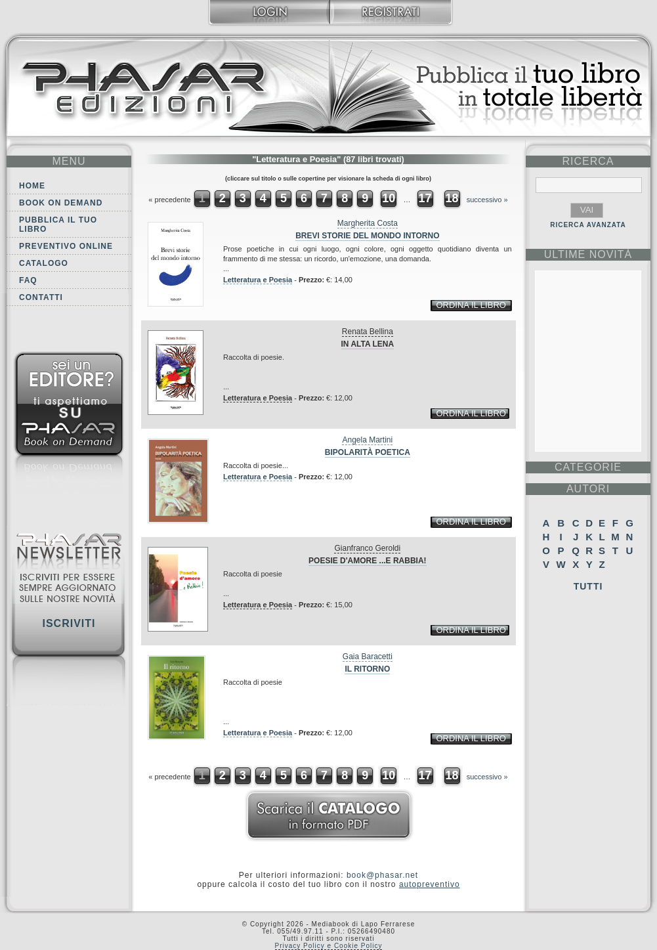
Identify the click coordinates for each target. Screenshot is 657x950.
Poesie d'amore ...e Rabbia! (367, 560)
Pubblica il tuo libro (58, 224)
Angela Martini (367, 439)
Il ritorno (367, 669)
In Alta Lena (367, 344)
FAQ (28, 280)
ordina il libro (470, 305)
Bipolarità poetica (367, 452)
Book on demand (60, 202)
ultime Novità (588, 254)
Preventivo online (66, 246)
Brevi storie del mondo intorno (367, 235)
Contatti (41, 297)
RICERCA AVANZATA (588, 224)
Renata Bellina (367, 331)
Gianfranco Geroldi (367, 548)
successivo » (487, 200)
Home (32, 185)
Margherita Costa (367, 223)
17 (424, 198)
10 (388, 198)
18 (452, 198)
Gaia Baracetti (367, 656)
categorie (588, 467)
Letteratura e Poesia (257, 280)
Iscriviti (68, 623)
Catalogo (43, 263)
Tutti (588, 586)
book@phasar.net (382, 875)
